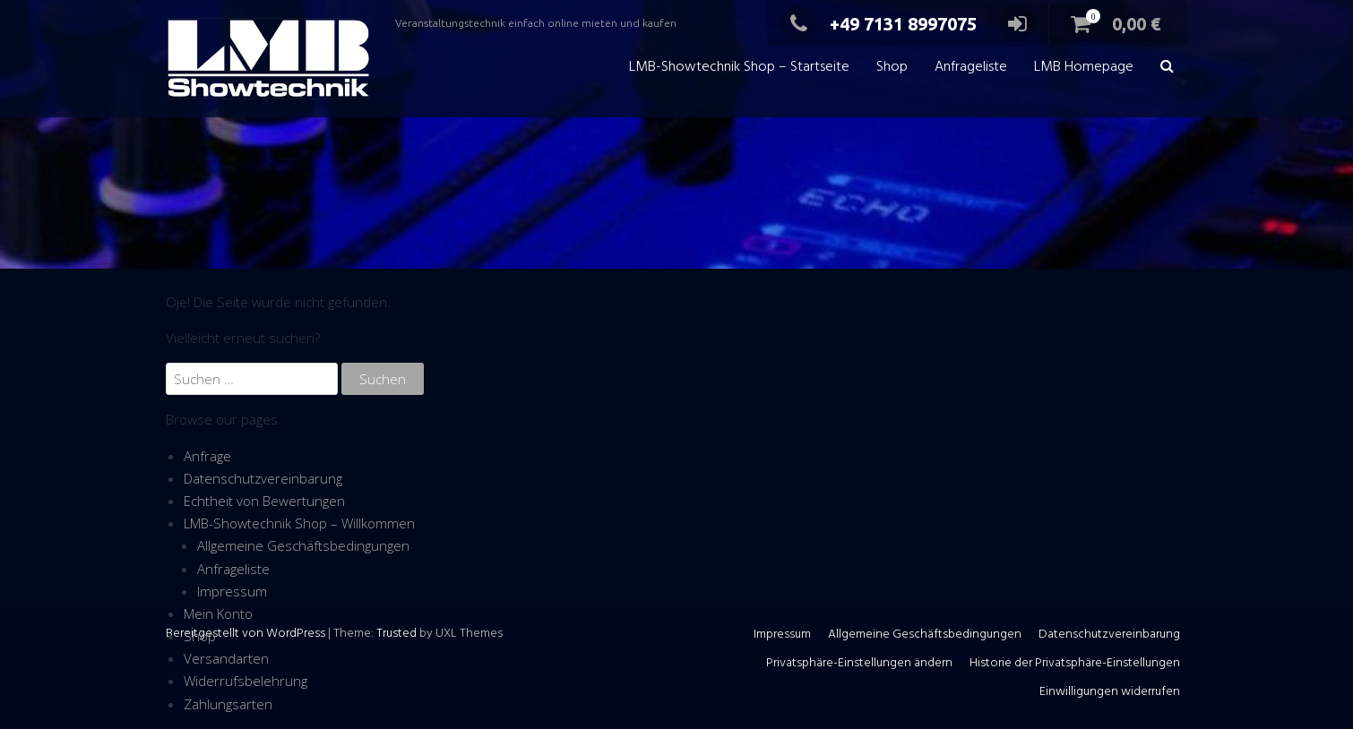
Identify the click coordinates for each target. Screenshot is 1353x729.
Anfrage (207, 456)
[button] (1167, 68)
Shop (892, 67)
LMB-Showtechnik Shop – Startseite (739, 67)
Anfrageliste (971, 67)
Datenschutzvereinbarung (263, 478)
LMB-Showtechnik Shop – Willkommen (299, 523)
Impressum (232, 591)
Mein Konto (218, 613)
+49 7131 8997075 (878, 23)
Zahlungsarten (228, 704)
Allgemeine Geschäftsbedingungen (303, 545)
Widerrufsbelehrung (245, 681)
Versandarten (226, 658)
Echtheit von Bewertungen (264, 501)
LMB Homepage (1083, 67)
